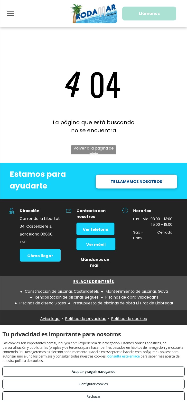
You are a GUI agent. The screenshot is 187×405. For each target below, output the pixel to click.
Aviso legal (50, 318)
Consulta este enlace (123, 356)
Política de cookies (129, 318)
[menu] (10, 13)
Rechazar (93, 396)
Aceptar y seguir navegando (93, 371)
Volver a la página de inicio (94, 149)
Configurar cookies (93, 384)
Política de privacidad (85, 318)
